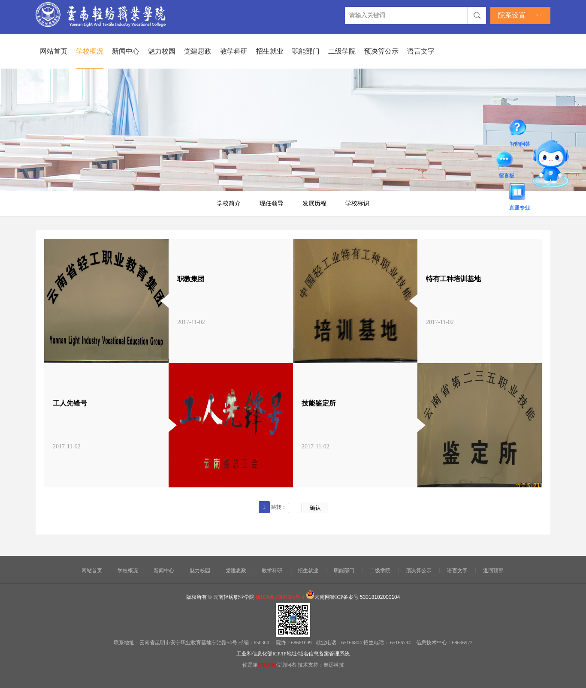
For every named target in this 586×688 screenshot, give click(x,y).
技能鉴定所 (319, 403)
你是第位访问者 (270, 665)
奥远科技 (333, 665)
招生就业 (270, 51)
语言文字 (421, 51)
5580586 (267, 665)
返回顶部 (493, 571)
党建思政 (197, 51)
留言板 (506, 160)
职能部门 (306, 51)
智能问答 (519, 129)
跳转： (279, 507)
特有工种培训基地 (453, 278)
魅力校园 (161, 51)
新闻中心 (125, 51)
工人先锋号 (70, 403)
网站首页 (53, 51)
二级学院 (342, 51)
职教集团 (191, 278)
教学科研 (234, 51)
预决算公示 (381, 51)
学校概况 (89, 51)
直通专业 (519, 193)
